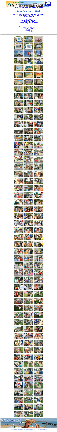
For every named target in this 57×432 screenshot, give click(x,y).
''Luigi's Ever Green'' (28, 30)
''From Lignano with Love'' (29, 28)
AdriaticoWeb (18, 7)
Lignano (45, 429)
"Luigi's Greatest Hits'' (29, 31)
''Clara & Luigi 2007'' (29, 29)
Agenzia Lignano (38, 7)
